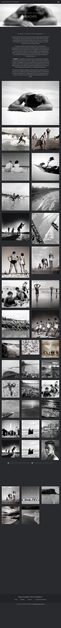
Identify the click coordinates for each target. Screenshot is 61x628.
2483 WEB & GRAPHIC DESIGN (38, 626)
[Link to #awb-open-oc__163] (58, 2)
